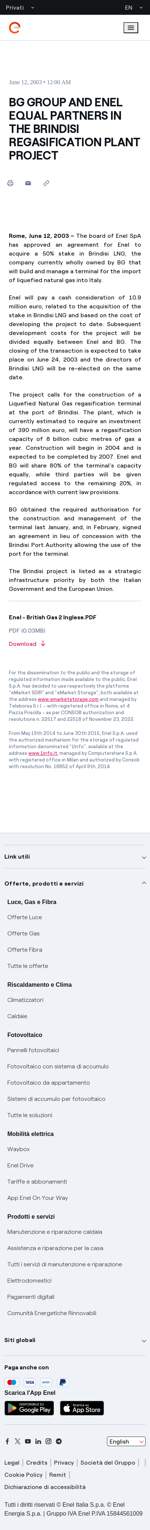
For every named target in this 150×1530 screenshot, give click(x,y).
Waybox (18, 1149)
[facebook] (7, 1441)
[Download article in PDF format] (75, 644)
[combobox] (126, 1441)
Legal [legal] (11, 1462)
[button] (28, 183)
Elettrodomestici (29, 1280)
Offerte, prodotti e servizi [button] (44, 883)
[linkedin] (38, 1441)
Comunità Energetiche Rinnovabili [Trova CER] (51, 1313)
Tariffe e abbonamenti (37, 1181)
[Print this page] (10, 183)
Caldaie (17, 1016)
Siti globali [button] (20, 1340)
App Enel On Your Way (37, 1197)
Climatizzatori (25, 999)
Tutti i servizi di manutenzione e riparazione (64, 1264)
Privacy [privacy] (64, 1462)
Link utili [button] (17, 856)
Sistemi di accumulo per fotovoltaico (56, 1098)
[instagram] (48, 1441)
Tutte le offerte (27, 965)
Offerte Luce (24, 917)
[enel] (15, 28)
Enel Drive (20, 1165)
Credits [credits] (36, 1462)
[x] (18, 1441)
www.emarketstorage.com (68, 699)
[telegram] (59, 1441)
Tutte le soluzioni (29, 1115)
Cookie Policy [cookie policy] (23, 1474)
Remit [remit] (57, 1474)
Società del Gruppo (108, 1462)
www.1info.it (42, 753)
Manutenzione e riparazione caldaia (54, 1231)
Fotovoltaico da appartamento (48, 1082)
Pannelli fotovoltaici (33, 1050)
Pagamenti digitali (30, 1296)
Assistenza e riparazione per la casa (55, 1248)
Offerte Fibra (24, 949)
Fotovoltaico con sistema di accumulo (58, 1066)
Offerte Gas (23, 933)
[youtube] (28, 1441)
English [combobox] (119, 1441)
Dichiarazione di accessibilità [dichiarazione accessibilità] (45, 1486)
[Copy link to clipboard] (46, 183)
